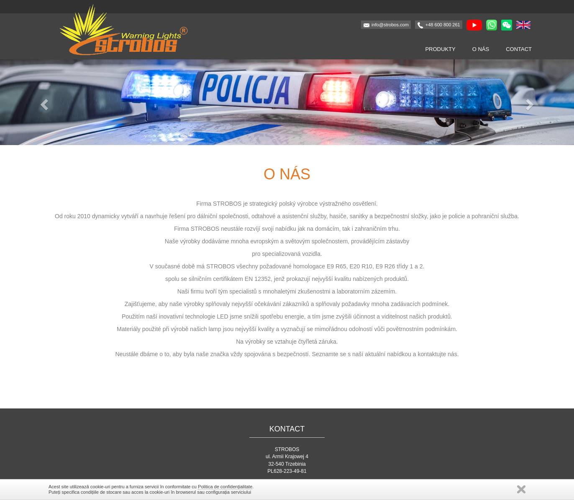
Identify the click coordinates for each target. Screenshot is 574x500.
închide (521, 489)
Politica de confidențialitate (225, 486)
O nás (480, 49)
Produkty (440, 49)
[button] (43, 102)
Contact (519, 49)
